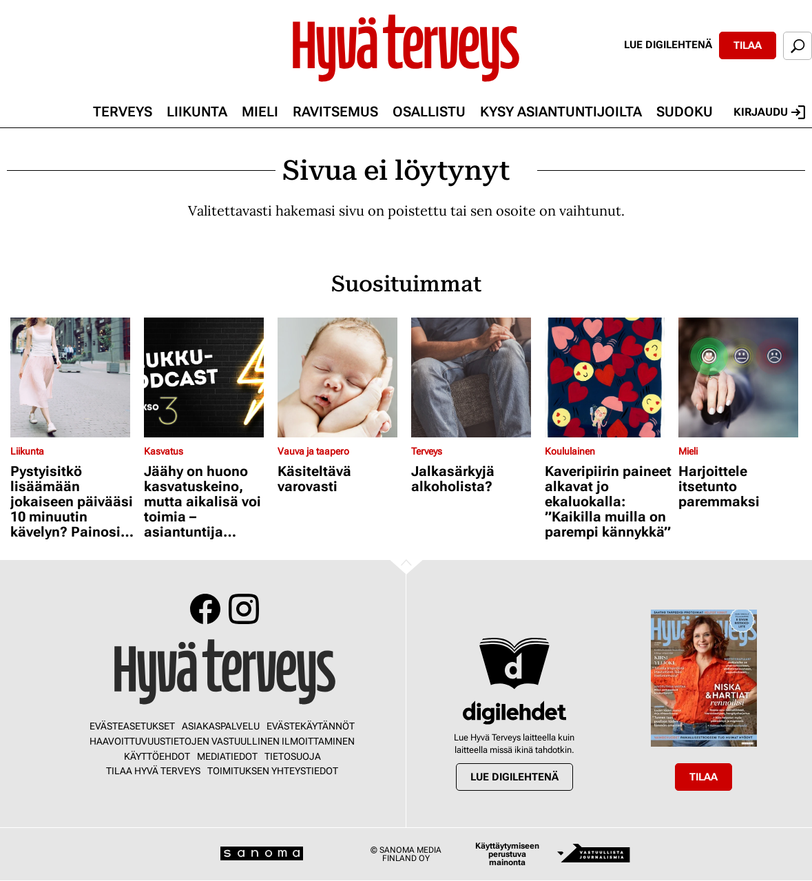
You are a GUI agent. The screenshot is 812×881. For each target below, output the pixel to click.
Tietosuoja (292, 756)
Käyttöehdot (157, 756)
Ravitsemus (335, 111)
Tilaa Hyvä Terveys (153, 770)
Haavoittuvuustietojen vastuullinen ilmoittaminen (222, 741)
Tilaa (747, 45)
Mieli (260, 111)
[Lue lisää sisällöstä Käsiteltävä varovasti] (341, 377)
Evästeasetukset (132, 726)
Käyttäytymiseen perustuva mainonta (507, 854)
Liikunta (197, 111)
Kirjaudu (769, 112)
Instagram (244, 609)
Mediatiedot (227, 756)
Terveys (122, 111)
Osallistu (429, 111)
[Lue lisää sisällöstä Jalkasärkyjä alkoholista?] (474, 377)
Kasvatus (163, 451)
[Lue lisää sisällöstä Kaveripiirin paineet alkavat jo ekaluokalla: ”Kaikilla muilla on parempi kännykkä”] (608, 377)
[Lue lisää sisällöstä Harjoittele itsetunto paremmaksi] (741, 377)
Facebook (205, 609)
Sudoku (684, 111)
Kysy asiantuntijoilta (561, 111)
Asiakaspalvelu (221, 726)
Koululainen (570, 451)
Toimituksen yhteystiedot (272, 770)
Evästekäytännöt (311, 726)
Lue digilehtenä (668, 45)
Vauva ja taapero (313, 451)
